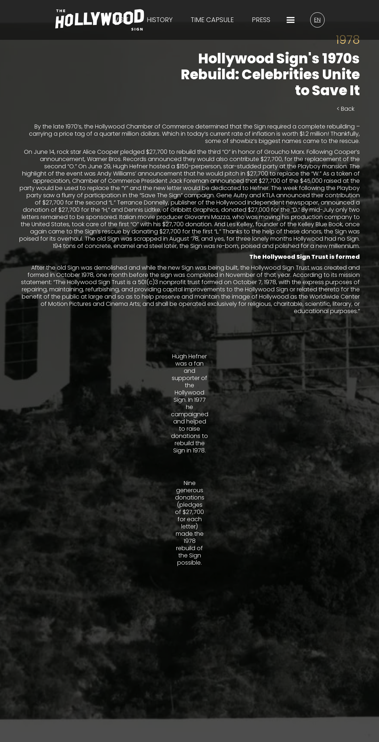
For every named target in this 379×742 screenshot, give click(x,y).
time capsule (212, 20)
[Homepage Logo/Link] (99, 24)
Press (261, 20)
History (159, 20)
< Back (345, 109)
